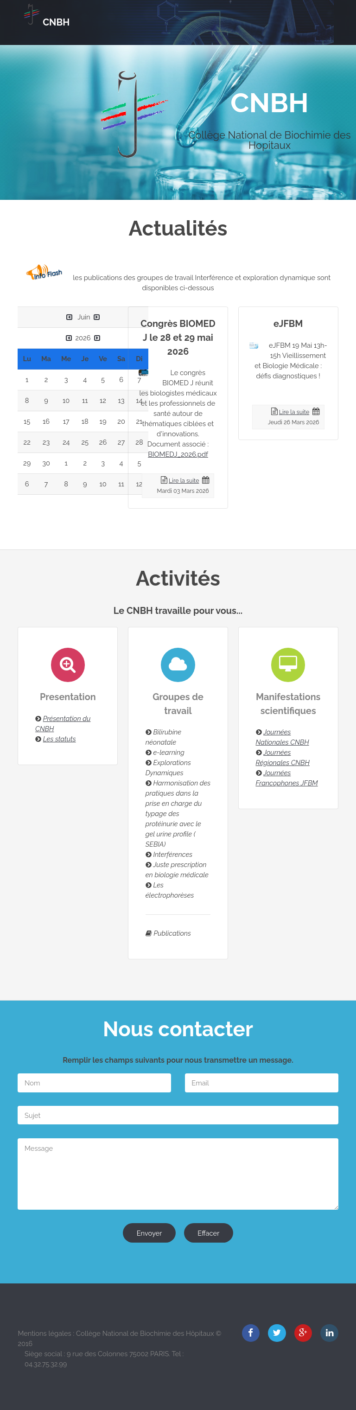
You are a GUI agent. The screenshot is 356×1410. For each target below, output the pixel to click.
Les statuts (59, 739)
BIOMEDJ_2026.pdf (178, 454)
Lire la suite (184, 480)
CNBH (56, 22)
